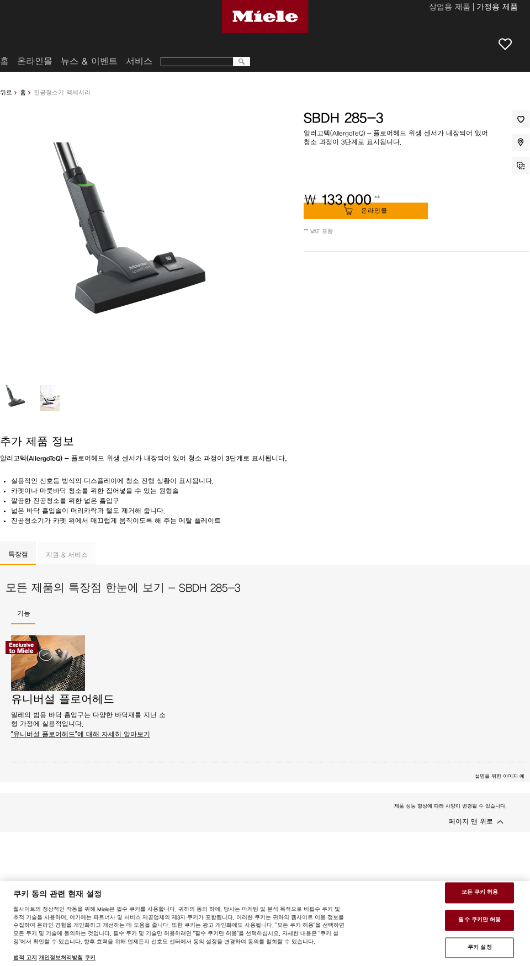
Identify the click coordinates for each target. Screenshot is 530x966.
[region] (265, 923)
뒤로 (6, 92)
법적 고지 (25, 957)
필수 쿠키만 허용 (479, 919)
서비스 (139, 61)
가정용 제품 (497, 7)
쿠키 (90, 957)
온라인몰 (34, 61)
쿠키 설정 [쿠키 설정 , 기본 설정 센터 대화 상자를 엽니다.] (480, 947)
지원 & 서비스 (67, 554)
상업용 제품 (449, 7)
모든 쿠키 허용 (480, 892)
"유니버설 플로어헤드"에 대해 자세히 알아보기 (80, 734)
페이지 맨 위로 (471, 821)
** (377, 198)
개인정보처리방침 (61, 957)
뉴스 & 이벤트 (89, 61)
